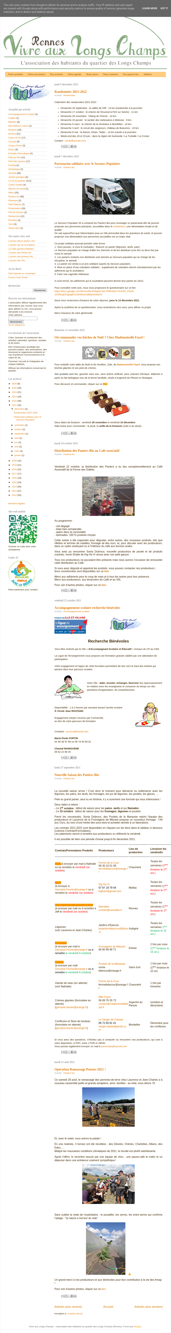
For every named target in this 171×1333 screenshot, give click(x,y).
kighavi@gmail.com (110, 891)
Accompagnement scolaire (76, 611)
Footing (12, 165)
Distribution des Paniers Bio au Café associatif (86, 450)
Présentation (14, 208)
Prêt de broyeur (16, 212)
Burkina (12, 133)
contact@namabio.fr (110, 910)
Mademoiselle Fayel (128, 364)
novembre (19, 425)
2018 (14, 469)
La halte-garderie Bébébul (21, 249)
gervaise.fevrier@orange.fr (71, 1007)
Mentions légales (16, 503)
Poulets (59, 962)
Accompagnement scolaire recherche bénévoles (87, 608)
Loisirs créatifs (15, 184)
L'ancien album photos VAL (21, 241)
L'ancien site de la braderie (21, 245)
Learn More (149, 8)
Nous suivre (92, 74)
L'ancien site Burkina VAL (20, 256)
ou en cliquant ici (16, 325)
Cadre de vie (14, 137)
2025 (14, 388)
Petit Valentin (14, 204)
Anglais (12, 118)
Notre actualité (15, 74)
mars (17, 451)
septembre (20, 433)
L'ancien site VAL (16, 260)
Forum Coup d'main (18, 277)
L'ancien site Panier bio (19, 252)
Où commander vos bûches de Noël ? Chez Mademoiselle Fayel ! (99, 337)
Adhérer (148, 74)
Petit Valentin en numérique (21, 273)
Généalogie (14, 169)
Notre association (36, 74)
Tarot (10, 224)
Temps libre (14, 228)
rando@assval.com (75, 140)
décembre (19, 409)
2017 (14, 473)
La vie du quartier (16, 181)
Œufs (58, 882)
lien (105, 384)
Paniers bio (69, 167)
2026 (14, 383)
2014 (14, 486)
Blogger (137, 1326)
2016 (14, 478)
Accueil (108, 1306)
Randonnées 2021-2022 (70, 91)
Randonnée (69, 95)
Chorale (12, 141)
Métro (11, 192)
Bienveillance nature (18, 126)
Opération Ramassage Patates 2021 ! (80, 1069)
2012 (14, 495)
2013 (14, 491)
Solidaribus (119, 226)
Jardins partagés (16, 177)
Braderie (12, 130)
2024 (14, 392)
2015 (14, 482)
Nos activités (56, 74)
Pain (57, 863)
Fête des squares (16, 161)
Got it (164, 8)
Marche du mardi (16, 188)
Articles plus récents (68, 1306)
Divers (11, 149)
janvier (18, 455)
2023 (14, 396)
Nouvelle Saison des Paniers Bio (76, 775)
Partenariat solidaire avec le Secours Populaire (87, 163)
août (16, 438)
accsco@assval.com (77, 731)
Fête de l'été (14, 157)
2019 (14, 465)
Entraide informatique (18, 153)
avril (16, 446)
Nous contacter (110, 74)
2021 (14, 405)
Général (12, 173)
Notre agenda (74, 74)
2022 (14, 401)
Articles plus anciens (148, 1306)
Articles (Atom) (75, 1313)
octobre (18, 429)
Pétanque (13, 200)
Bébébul (12, 122)
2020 (14, 460)
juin (16, 442)
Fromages (61, 943)
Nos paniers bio (131, 74)
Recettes (12, 220)
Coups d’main (15, 145)
